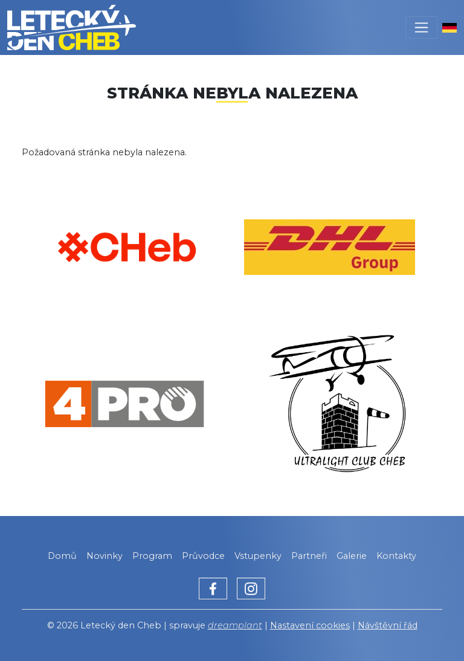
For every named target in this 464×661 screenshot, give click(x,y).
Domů (62, 555)
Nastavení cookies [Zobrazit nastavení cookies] (310, 625)
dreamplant (235, 625)
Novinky (104, 555)
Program (152, 555)
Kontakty (396, 555)
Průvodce (203, 555)
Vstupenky (258, 555)
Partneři (309, 555)
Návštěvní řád (387, 625)
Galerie (352, 555)
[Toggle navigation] (421, 27)
